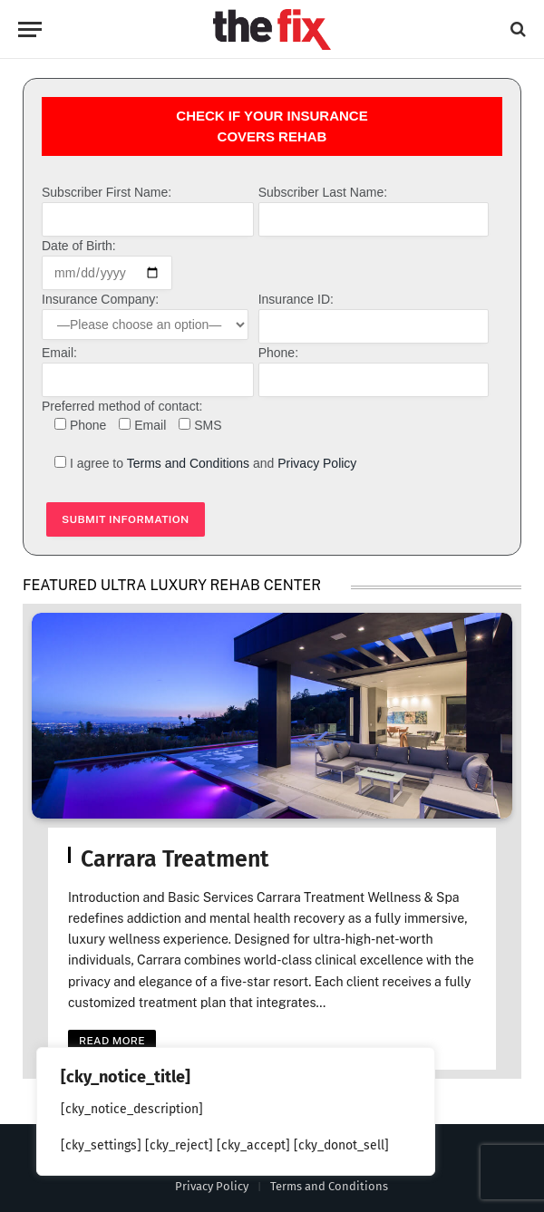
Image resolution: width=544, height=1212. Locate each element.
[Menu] (30, 29)
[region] (235, 1111)
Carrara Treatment (175, 859)
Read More (112, 1041)
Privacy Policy (316, 463)
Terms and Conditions (188, 463)
